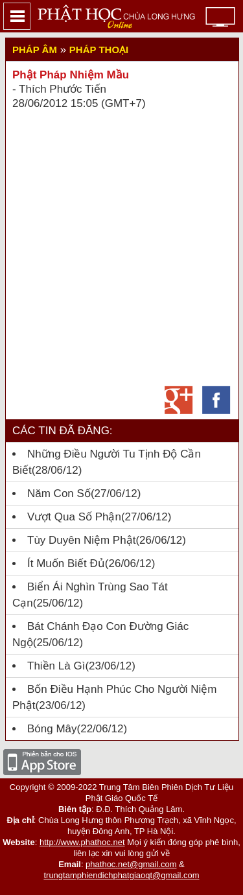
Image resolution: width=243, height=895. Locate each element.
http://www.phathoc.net (82, 842)
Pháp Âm (34, 49)
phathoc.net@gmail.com (131, 864)
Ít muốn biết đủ (66, 563)
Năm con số (59, 493)
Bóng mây (52, 729)
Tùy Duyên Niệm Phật (81, 540)
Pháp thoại (98, 49)
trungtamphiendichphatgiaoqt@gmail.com (121, 875)
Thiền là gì (56, 666)
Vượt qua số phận (74, 517)
